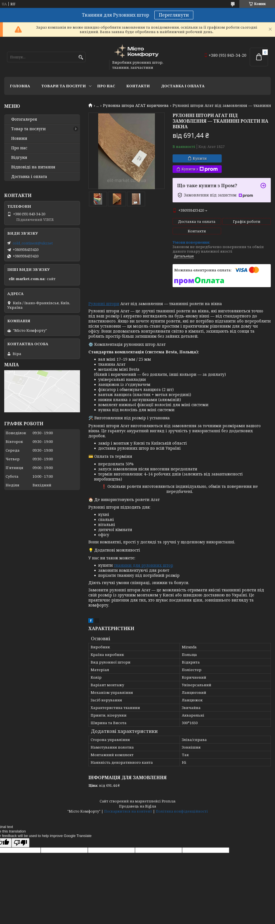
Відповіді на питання (33, 167)
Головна (20, 85)
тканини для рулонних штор (143, 565)
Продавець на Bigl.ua (137, 806)
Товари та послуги (63, 85)
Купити (200, 158)
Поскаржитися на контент (128, 811)
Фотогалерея (24, 119)
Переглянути (174, 15)
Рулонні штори (103, 303)
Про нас (106, 85)
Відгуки (19, 157)
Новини (19, 138)
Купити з (200, 169)
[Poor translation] (20, 842)
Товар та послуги (28, 128)
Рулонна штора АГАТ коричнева (136, 105)
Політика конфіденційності (182, 811)
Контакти (138, 85)
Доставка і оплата (183, 85)
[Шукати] (81, 57)
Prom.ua (168, 801)
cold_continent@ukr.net (33, 243)
